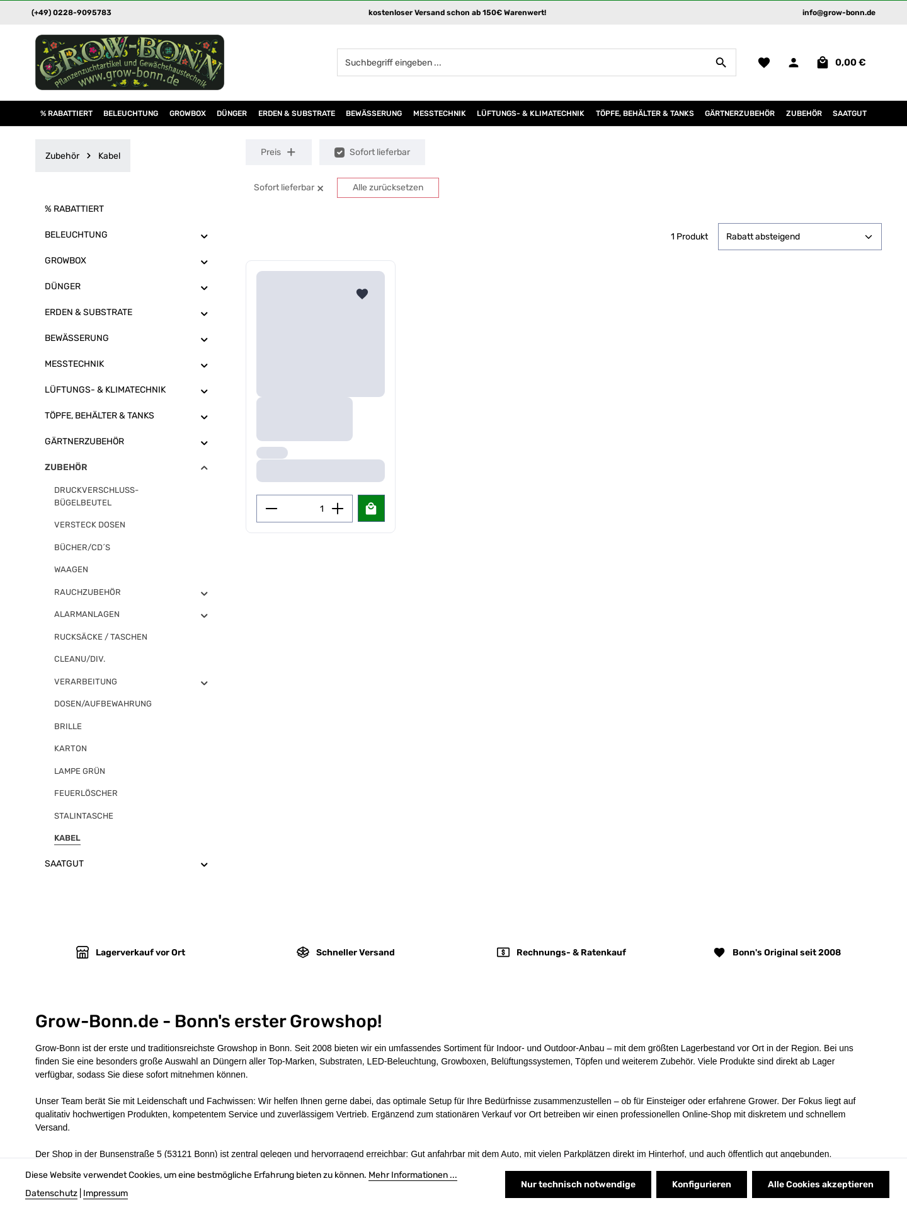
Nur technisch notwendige (578, 1184)
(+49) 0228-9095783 (71, 12)
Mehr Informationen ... (412, 1175)
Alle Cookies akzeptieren (821, 1184)
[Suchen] (721, 62)
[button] (204, 235)
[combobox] (522, 62)
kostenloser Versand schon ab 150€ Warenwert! (457, 12)
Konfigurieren (701, 1184)
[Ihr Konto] (793, 62)
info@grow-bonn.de (839, 12)
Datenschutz (51, 1193)
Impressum (105, 1193)
